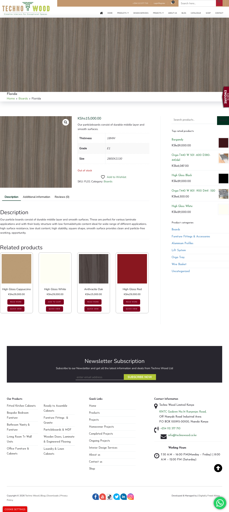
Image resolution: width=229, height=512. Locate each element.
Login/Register (159, 3)
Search (223, 120)
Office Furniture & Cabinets (18, 451)
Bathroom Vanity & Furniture (18, 427)
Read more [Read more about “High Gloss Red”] (131, 302)
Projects (157, 13)
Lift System (179, 250)
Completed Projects (101, 434)
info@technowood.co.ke (182, 435)
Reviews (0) (62, 197)
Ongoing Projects (99, 441)
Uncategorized (181, 271)
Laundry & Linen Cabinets (54, 451)
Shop (208, 13)
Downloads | (53, 495)
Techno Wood (32, 495)
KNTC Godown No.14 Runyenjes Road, (182, 412)
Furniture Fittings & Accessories (191, 236)
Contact (219, 13)
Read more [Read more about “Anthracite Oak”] (93, 302)
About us (172, 13)
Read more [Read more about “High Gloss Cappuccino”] (16, 302)
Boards (23, 99)
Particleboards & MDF (57, 430)
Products (122, 13)
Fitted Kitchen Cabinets (21, 406)
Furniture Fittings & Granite (56, 420)
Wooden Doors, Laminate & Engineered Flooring (59, 439)
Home (110, 13)
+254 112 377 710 (140, 3)
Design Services (140, 13)
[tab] (11, 197)
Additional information (36, 197)
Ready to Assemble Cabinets (55, 408)
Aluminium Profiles (182, 243)
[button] (65, 122)
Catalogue (196, 13)
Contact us (95, 462)
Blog (184, 13)
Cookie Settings (15, 509)
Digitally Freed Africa (208, 495)
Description (11, 197)
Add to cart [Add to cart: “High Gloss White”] (54, 302)
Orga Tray (178, 257)
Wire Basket (179, 264)
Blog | (44, 495)
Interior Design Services (103, 448)
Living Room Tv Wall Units (19, 439)
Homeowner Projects (101, 427)
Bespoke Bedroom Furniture (18, 415)
